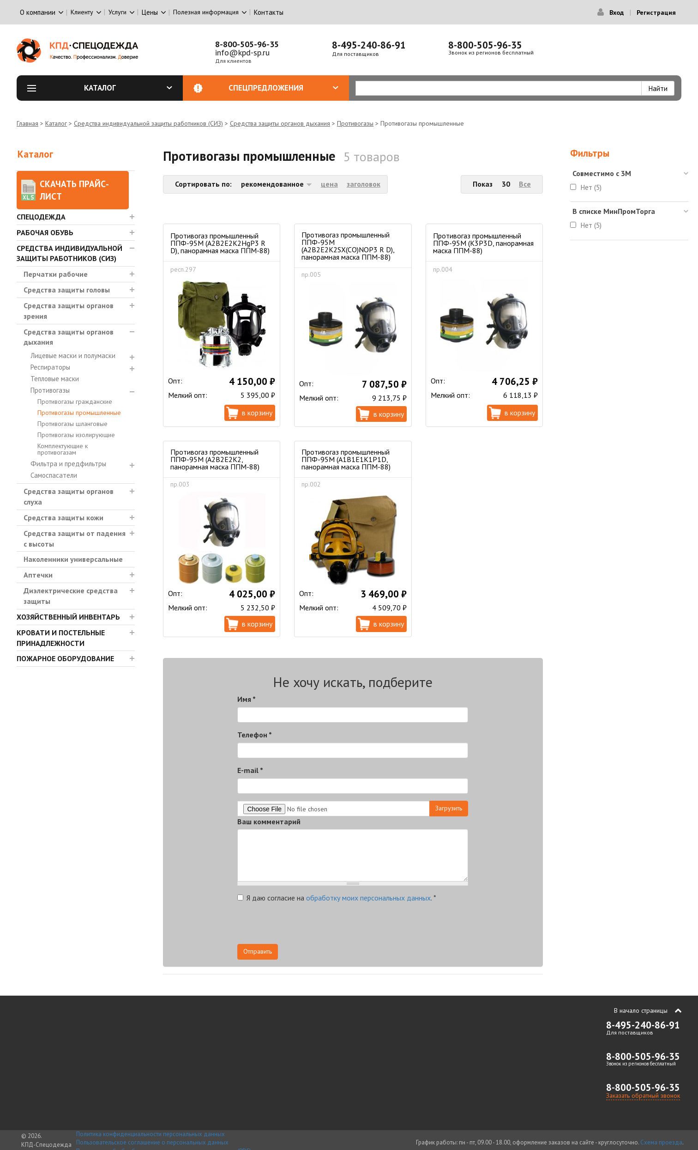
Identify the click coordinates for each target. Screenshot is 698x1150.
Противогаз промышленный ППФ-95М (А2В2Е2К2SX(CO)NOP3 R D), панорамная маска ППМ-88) (347, 246)
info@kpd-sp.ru (242, 52)
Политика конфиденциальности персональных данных (150, 1134)
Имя (246, 699)
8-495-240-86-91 (369, 45)
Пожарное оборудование (65, 658)
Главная (27, 123)
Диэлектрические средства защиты (71, 596)
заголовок (363, 184)
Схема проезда (661, 1142)
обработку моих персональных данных (368, 897)
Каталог (128, 88)
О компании (37, 12)
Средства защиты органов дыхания (280, 123)
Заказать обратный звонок (643, 1095)
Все (525, 184)
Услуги (117, 12)
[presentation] (385, 926)
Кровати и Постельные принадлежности (61, 638)
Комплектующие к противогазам (62, 449)
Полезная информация (206, 12)
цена (329, 184)
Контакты (268, 12)
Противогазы (355, 123)
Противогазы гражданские (74, 401)
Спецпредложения (283, 88)
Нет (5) (591, 187)
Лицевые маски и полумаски (72, 355)
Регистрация (656, 12)
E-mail (250, 770)
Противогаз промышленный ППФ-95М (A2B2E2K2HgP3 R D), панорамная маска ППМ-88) (220, 243)
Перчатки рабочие (56, 274)
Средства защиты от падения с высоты (75, 538)
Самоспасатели (53, 475)
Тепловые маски (54, 378)
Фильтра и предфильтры (68, 463)
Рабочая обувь (45, 232)
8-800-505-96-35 (247, 44)
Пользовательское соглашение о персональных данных (152, 1142)
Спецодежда (41, 216)
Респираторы (50, 367)
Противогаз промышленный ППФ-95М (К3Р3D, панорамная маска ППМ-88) (483, 243)
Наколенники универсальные (73, 559)
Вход (616, 12)
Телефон (254, 734)
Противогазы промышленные (79, 412)
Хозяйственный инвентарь (68, 616)
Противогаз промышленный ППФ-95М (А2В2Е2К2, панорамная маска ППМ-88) (214, 459)
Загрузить (448, 808)
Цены (150, 12)
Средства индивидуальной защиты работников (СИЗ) (148, 123)
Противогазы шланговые (72, 424)
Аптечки (38, 574)
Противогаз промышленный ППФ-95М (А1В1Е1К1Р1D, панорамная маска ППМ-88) (346, 459)
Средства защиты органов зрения (69, 311)
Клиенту (82, 12)
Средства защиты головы (67, 289)
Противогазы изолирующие (76, 435)
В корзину (257, 412)
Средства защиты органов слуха (69, 496)
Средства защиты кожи (63, 517)
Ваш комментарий (269, 821)
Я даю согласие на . (336, 897)
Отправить (257, 951)
